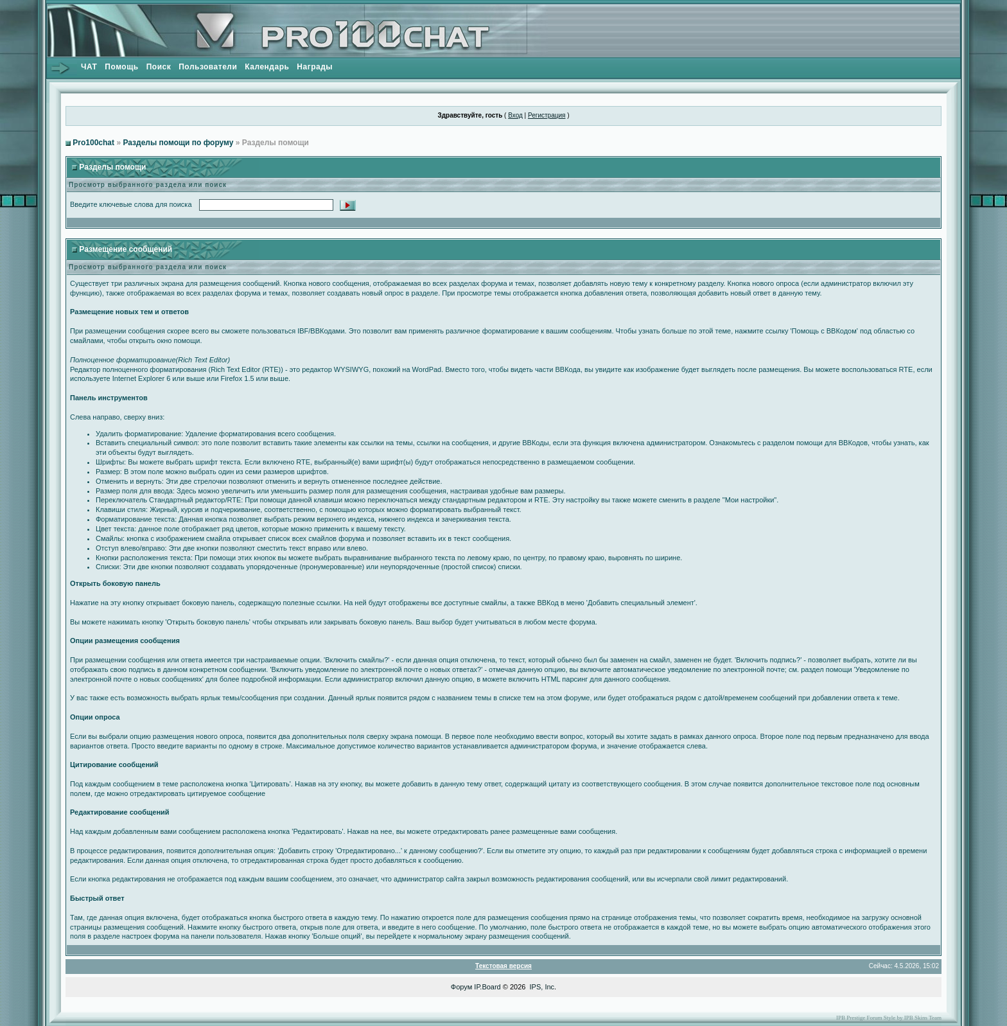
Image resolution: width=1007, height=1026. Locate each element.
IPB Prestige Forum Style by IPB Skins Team (888, 1017)
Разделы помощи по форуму (178, 142)
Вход (515, 115)
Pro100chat (93, 142)
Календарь (267, 66)
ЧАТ (89, 66)
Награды (315, 66)
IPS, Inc (542, 987)
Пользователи (208, 66)
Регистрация (546, 115)
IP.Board (487, 987)
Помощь (121, 66)
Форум (461, 987)
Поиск (158, 66)
